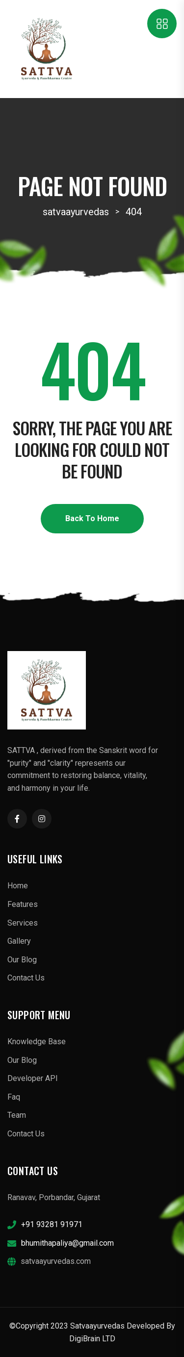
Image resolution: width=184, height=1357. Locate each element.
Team (16, 1115)
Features (22, 904)
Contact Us (26, 977)
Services (22, 923)
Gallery (19, 941)
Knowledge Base (36, 1041)
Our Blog (22, 959)
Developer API (32, 1078)
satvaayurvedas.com (56, 1261)
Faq (13, 1097)
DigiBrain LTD (92, 1338)
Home (17, 885)
